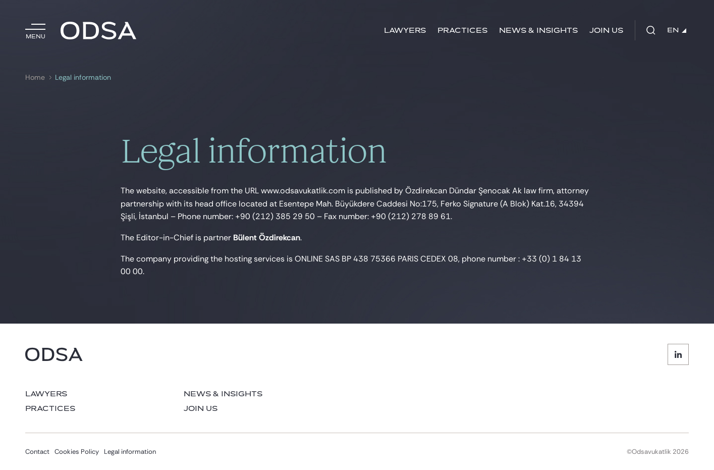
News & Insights (538, 30)
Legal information (83, 77)
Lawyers (405, 30)
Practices (462, 30)
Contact (37, 451)
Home (35, 77)
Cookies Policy (76, 451)
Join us (606, 30)
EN (676, 30)
